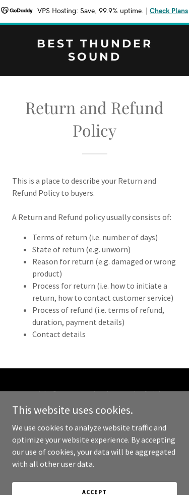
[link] (94, 57)
